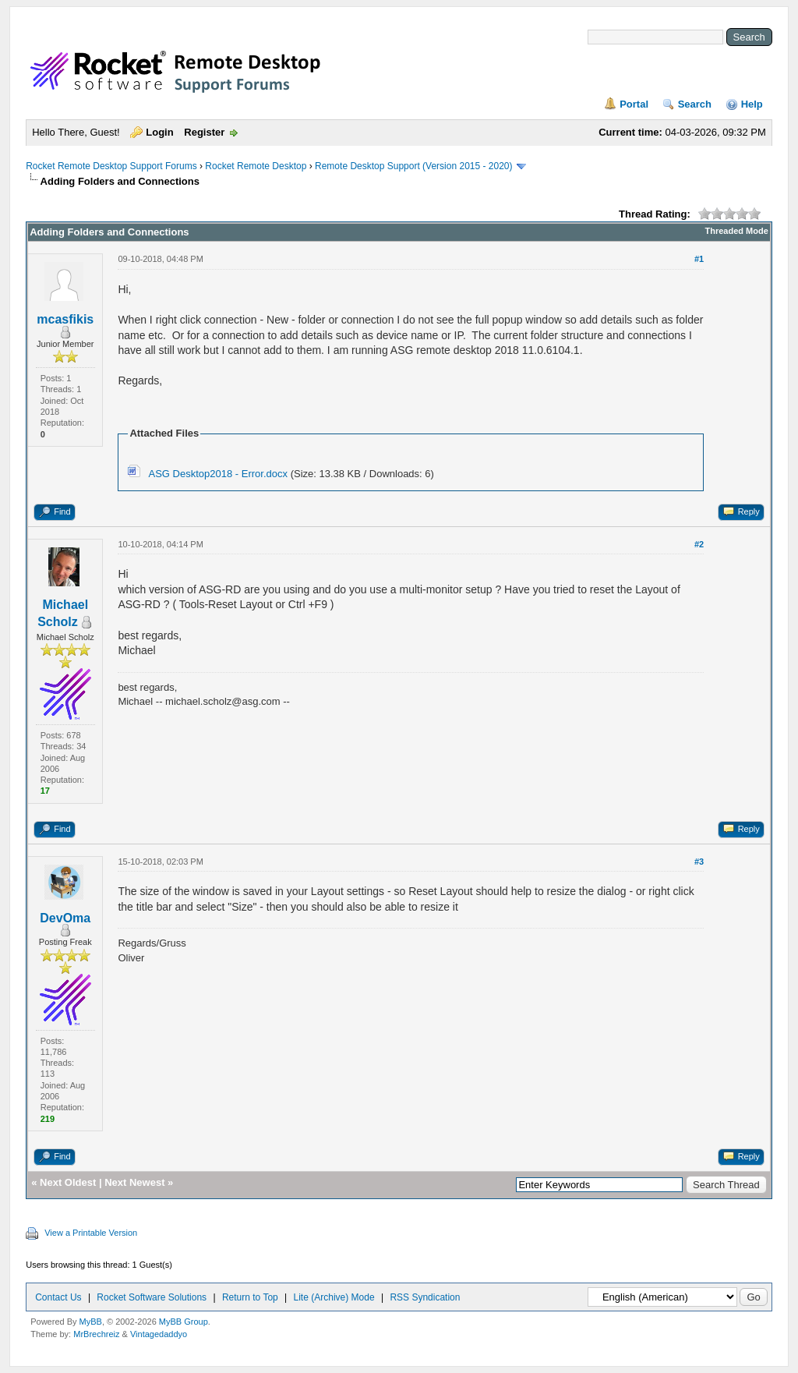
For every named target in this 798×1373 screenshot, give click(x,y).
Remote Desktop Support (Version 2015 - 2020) (413, 166)
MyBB (90, 1321)
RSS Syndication (425, 1297)
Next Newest (134, 1182)
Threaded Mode (736, 230)
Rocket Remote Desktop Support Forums (111, 166)
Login (159, 132)
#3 (699, 861)
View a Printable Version (90, 1232)
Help (752, 104)
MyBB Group (183, 1321)
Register (204, 132)
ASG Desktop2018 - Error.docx (218, 473)
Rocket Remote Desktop (255, 166)
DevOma (65, 918)
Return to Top (250, 1297)
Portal (634, 104)
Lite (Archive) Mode (334, 1297)
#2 (699, 544)
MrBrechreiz (96, 1334)
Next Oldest (68, 1182)
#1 (699, 259)
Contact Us (58, 1297)
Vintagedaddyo (158, 1334)
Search (694, 104)
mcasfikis (65, 319)
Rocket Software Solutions (152, 1297)
